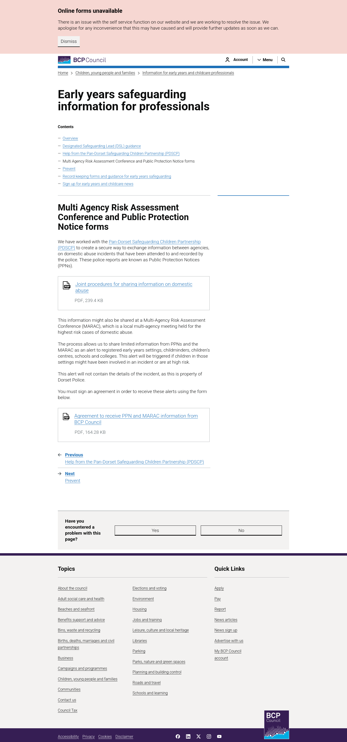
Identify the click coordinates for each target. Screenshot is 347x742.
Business (65, 643)
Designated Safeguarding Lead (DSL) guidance (102, 146)
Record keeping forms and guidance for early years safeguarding (117, 176)
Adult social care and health (81, 584)
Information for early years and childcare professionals (188, 73)
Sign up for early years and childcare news (98, 184)
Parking (139, 637)
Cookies (105, 722)
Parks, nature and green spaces (159, 647)
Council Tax (67, 696)
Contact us (67, 685)
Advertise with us (228, 626)
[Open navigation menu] (265, 60)
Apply (219, 574)
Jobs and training (147, 605)
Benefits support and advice (81, 605)
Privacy (88, 722)
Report (220, 595)
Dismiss (69, 41)
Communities (69, 675)
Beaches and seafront (76, 595)
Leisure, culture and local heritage (161, 616)
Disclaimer (124, 722)
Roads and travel (147, 668)
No (211, 523)
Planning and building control (157, 658)
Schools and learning (150, 678)
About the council (72, 574)
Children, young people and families (105, 73)
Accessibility (68, 722)
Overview (70, 138)
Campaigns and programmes (82, 654)
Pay (217, 584)
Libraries (140, 626)
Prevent (69, 168)
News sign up (225, 616)
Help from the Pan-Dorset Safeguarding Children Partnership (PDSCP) (121, 153)
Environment (143, 584)
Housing (140, 595)
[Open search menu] (283, 60)
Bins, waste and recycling (79, 616)
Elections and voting (150, 574)
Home (63, 73)
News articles (225, 605)
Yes (181, 523)
